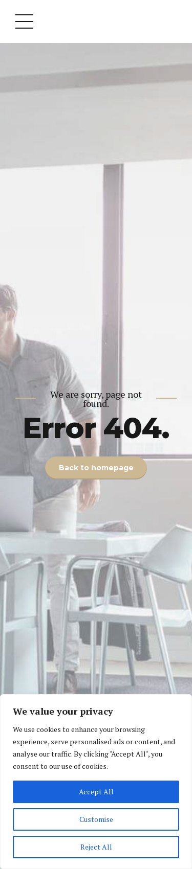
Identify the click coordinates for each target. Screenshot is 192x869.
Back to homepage (96, 467)
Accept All (96, 791)
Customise (96, 819)
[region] (96, 781)
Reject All (96, 847)
